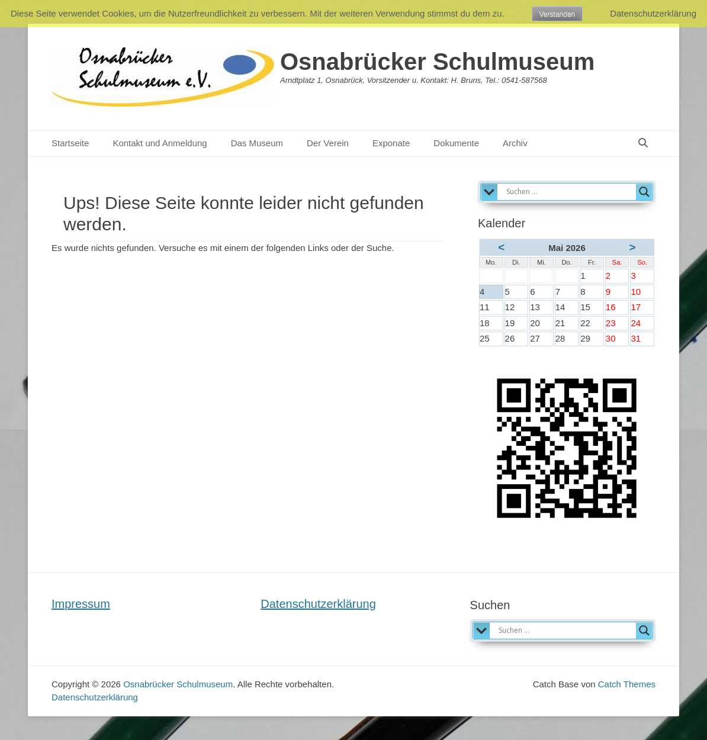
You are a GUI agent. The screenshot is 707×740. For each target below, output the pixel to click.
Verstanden (557, 14)
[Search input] (569, 192)
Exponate (391, 143)
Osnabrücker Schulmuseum (437, 62)
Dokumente (456, 143)
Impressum (81, 603)
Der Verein (328, 143)
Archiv (515, 143)
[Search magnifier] (644, 192)
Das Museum (257, 143)
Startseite (70, 143)
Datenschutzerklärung (318, 603)
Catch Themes (626, 684)
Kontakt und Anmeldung (160, 143)
